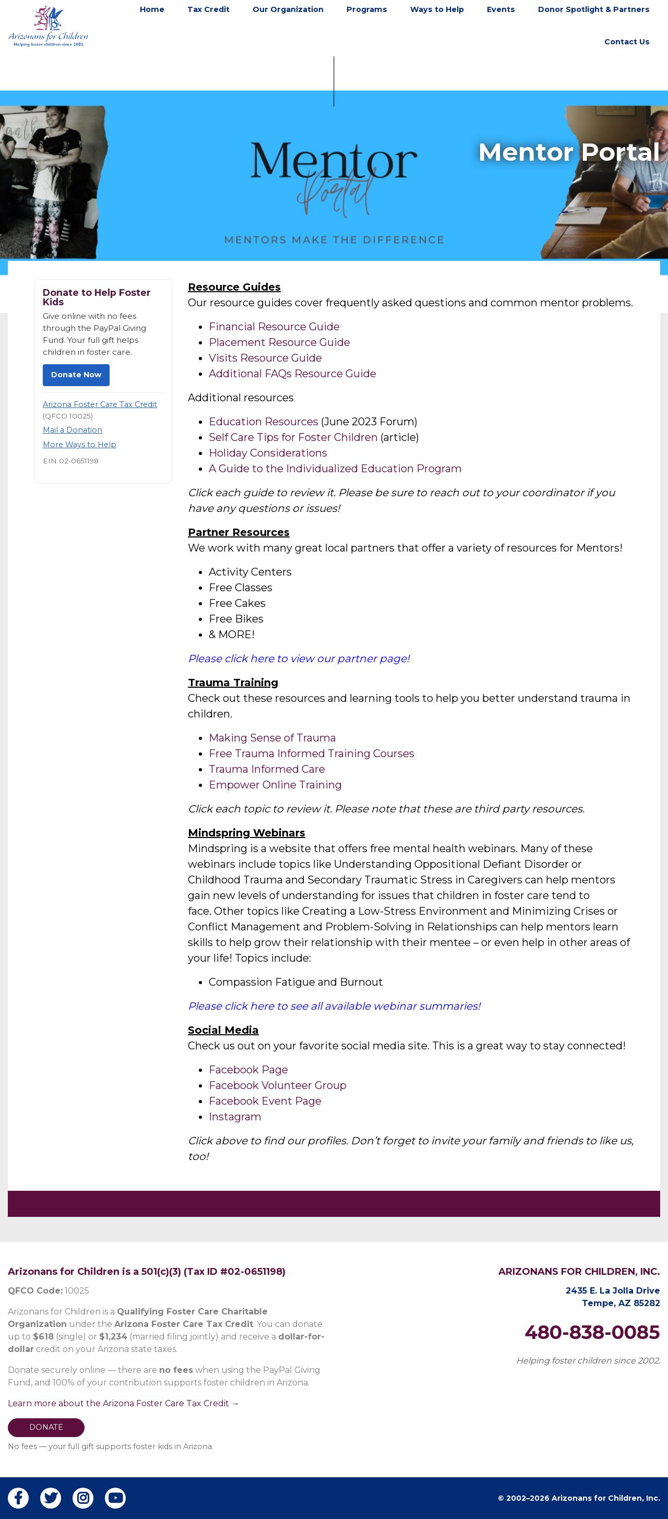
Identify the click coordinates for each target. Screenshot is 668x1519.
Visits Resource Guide (265, 358)
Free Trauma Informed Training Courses (311, 753)
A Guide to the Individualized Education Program (335, 468)
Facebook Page (248, 1069)
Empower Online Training (275, 785)
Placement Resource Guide (279, 342)
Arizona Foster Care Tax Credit (100, 404)
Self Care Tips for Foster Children (293, 437)
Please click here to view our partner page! (298, 658)
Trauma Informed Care (268, 769)
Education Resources (263, 421)
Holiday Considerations (268, 453)
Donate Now (76, 374)
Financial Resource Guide (274, 326)
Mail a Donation (72, 430)
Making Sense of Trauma (272, 738)
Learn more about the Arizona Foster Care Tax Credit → (124, 1403)
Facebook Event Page (265, 1101)
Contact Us (627, 41)
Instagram (235, 1116)
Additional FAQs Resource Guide (292, 373)
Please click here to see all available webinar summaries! (334, 1006)
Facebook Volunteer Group (278, 1085)
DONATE (46, 1427)
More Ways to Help (79, 444)
